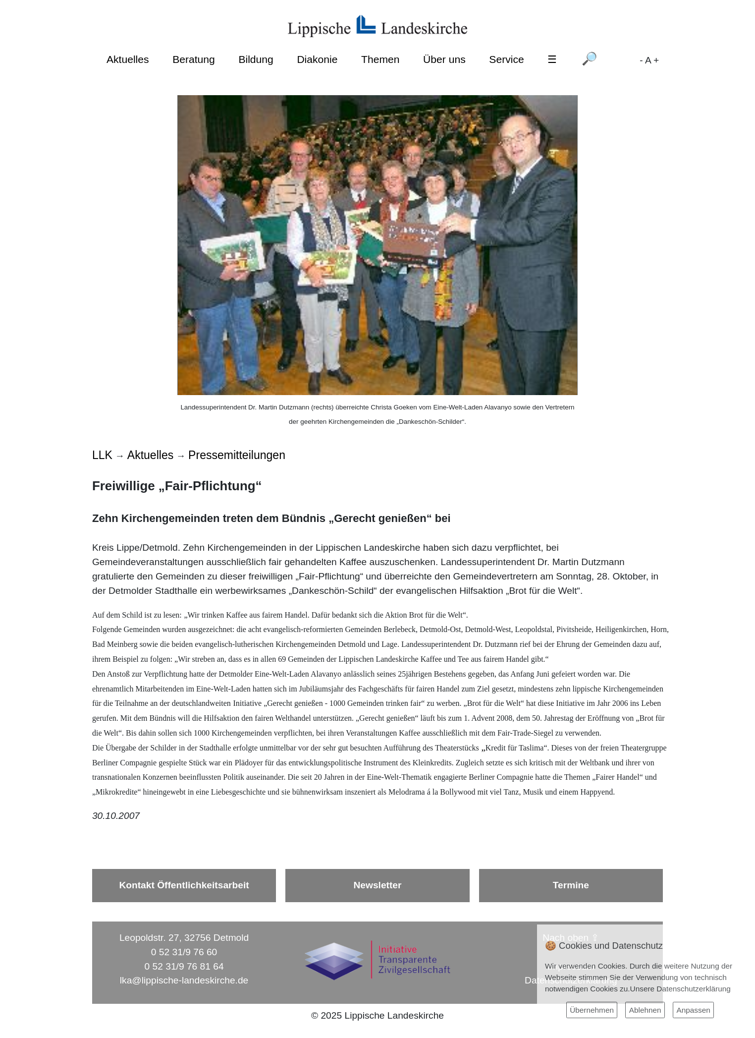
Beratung (193, 59)
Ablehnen (645, 1010)
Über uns (444, 59)
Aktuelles (128, 59)
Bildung (255, 59)
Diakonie (317, 59)
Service (506, 59)
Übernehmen (592, 1010)
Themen (380, 59)
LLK (102, 455)
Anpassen (693, 1010)
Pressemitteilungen (236, 455)
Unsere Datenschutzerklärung (680, 988)
